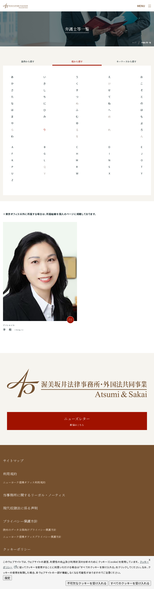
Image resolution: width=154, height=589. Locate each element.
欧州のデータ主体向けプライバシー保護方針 (29, 530)
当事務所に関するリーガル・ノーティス (34, 494)
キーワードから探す (126, 61)
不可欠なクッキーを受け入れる (86, 583)
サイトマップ (13, 460)
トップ (134, 42)
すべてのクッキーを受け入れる (129, 583)
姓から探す (77, 61)
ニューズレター (77, 421)
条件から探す (27, 61)
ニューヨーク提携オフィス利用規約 (24, 482)
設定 (7, 578)
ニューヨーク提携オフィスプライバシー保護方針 (32, 537)
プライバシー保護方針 (20, 521)
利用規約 (10, 473)
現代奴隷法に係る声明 (20, 507)
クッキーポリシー (17, 549)
